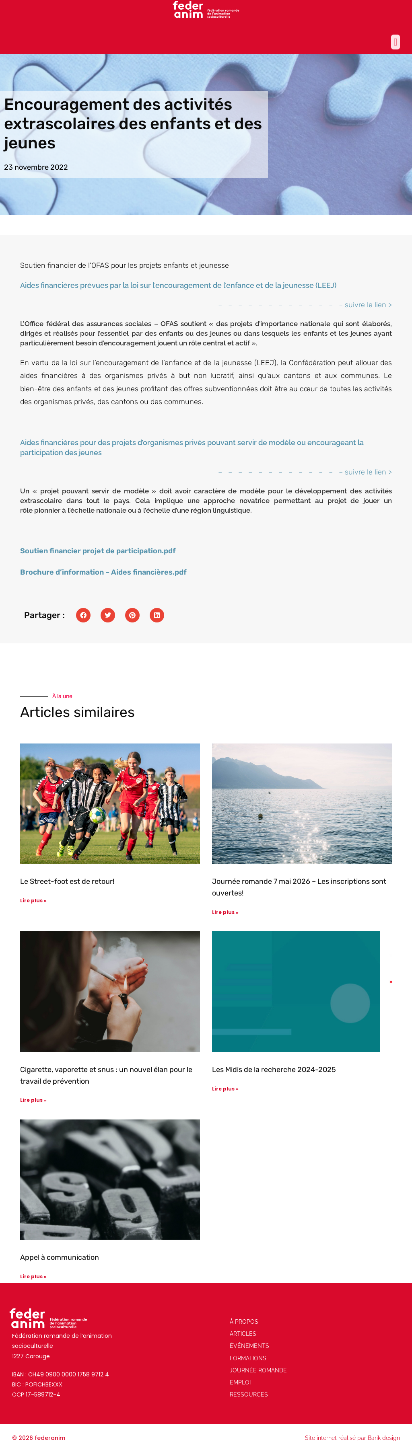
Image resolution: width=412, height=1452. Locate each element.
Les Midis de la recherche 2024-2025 (274, 1069)
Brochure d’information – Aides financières (96, 572)
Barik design (384, 1438)
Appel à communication (59, 1257)
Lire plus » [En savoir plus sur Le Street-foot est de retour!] (33, 900)
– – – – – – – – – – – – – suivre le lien (302, 304)
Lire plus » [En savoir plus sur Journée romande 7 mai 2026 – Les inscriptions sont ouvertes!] (225, 912)
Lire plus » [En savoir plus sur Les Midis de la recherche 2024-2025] (225, 1088)
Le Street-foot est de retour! (67, 881)
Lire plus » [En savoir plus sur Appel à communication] (33, 1276)
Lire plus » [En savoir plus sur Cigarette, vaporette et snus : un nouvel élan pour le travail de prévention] (33, 1100)
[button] (395, 42)
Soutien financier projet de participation (91, 550)
